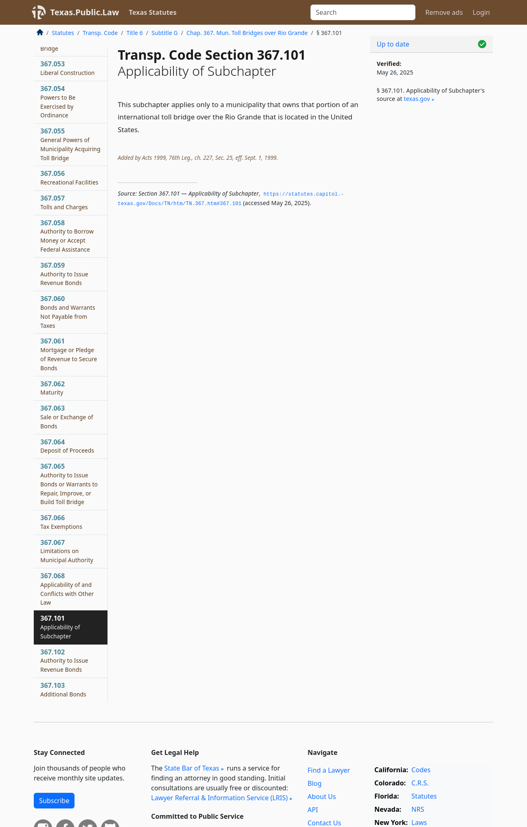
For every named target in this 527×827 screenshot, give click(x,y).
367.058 (66, 235)
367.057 (64, 202)
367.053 (67, 68)
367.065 (69, 484)
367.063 (66, 417)
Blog (315, 783)
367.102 (64, 660)
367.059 (64, 274)
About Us (322, 796)
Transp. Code (100, 33)
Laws (419, 822)
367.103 (63, 689)
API (313, 809)
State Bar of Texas (191, 768)
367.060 (67, 311)
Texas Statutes (153, 12)
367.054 (57, 101)
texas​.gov (417, 99)
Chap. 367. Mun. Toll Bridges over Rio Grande (247, 33)
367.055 (70, 143)
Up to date (393, 44)
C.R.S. (420, 782)
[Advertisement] (431, 245)
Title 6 (134, 33)
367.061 (68, 353)
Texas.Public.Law (84, 12)
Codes (420, 769)
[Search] (362, 12)
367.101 (60, 627)
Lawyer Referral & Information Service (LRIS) (219, 797)
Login (481, 12)
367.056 (69, 177)
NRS (417, 809)
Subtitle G (165, 33)
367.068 (67, 588)
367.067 (66, 551)
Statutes (63, 33)
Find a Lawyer (329, 770)
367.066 (61, 521)
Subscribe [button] (54, 800)
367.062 (52, 388)
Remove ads (444, 12)
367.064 (67, 446)
